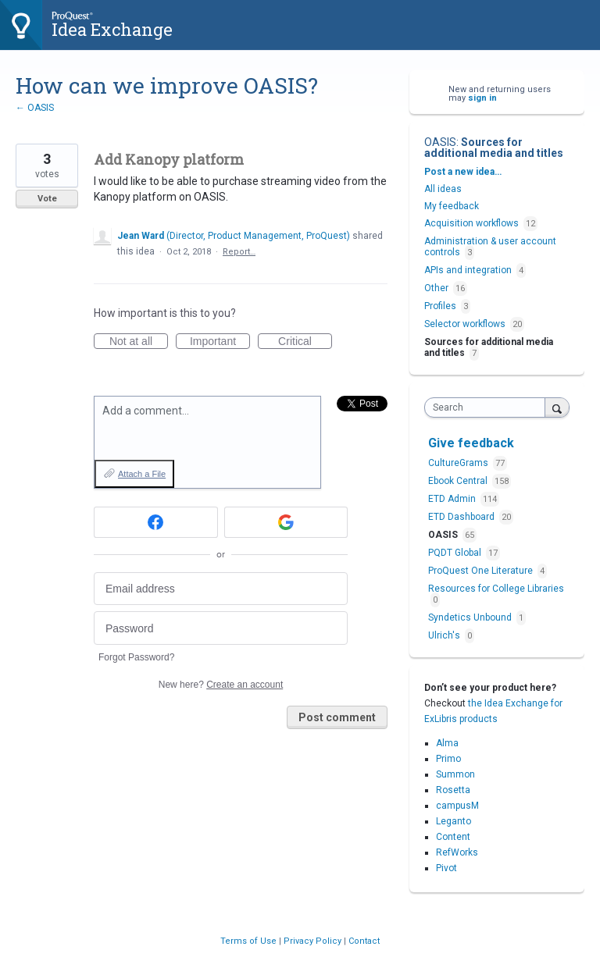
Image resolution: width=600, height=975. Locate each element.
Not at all (138, 342)
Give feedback (471, 443)
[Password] (221, 628)
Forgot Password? (136, 657)
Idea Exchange (112, 29)
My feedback (451, 206)
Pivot (446, 868)
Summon (455, 774)
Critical (305, 342)
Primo (448, 758)
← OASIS (35, 107)
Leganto (453, 821)
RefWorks (457, 852)
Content (453, 836)
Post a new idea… (463, 171)
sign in (482, 98)
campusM (457, 805)
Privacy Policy (314, 941)
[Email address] (221, 589)
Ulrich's (445, 635)
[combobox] (488, 407)
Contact (364, 941)
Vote (47, 199)
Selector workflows (464, 323)
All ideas (443, 188)
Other (436, 288)
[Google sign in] (286, 522)
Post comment (337, 717)
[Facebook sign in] (156, 522)
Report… (239, 252)
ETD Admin (453, 498)
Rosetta (453, 790)
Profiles (440, 306)
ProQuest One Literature (481, 570)
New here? (221, 684)
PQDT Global (456, 552)
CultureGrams (459, 462)
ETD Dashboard (462, 516)
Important (220, 342)
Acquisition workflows (471, 223)
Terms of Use (249, 941)
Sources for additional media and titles (493, 147)
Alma (447, 743)
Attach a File (142, 474)
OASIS (440, 142)
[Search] (557, 407)
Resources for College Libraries (496, 588)
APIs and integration (468, 270)
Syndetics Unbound (471, 617)
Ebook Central (459, 480)
